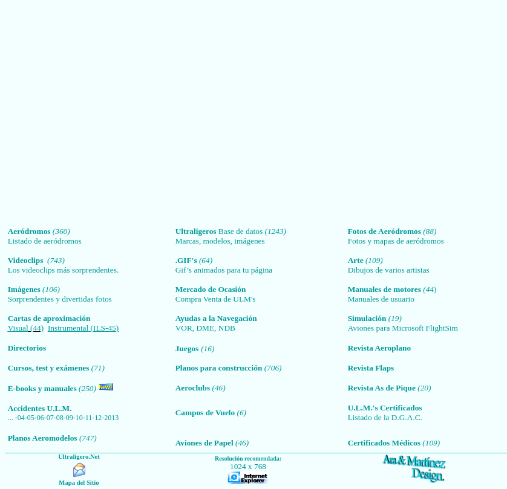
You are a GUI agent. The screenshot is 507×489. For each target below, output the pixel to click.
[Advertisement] (113, 113)
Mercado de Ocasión (210, 289)
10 (79, 417)
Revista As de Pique (382, 387)
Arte (356, 260)
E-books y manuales (42, 388)
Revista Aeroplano (379, 347)
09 (69, 417)
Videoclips (27, 260)
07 (50, 417)
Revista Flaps (371, 367)
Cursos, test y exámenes (49, 367)
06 (40, 417)
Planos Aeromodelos (42, 437)
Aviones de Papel (204, 442)
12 (98, 417)
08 (60, 417)
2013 (111, 417)
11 (89, 417)
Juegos (187, 348)
